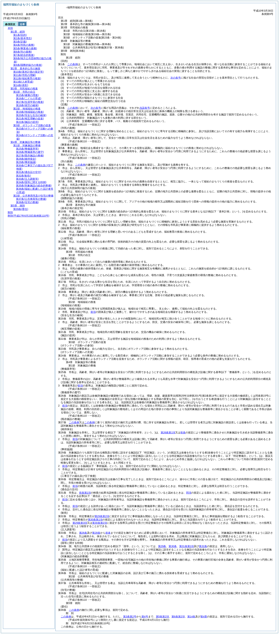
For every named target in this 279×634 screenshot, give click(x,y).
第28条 (96, 532)
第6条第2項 (178, 616)
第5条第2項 (162, 616)
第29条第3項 (80, 522)
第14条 (191, 616)
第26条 (83, 532)
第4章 (203, 616)
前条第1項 (85, 492)
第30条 (173, 546)
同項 (188, 492)
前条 (183, 432)
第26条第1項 (168, 432)
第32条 (203, 546)
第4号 (145, 616)
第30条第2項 (99, 522)
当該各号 (145, 107)
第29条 (162, 546)
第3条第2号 (129, 616)
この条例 (72, 64)
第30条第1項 (95, 519)
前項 (93, 311)
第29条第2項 (102, 516)
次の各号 (175, 77)
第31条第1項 (186, 546)
